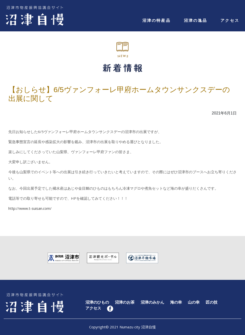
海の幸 (176, 302)
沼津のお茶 (125, 302)
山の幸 (194, 302)
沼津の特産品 (156, 20)
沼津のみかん (152, 302)
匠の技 (212, 302)
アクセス (229, 20)
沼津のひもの (97, 302)
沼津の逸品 (195, 20)
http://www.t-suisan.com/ (30, 208)
